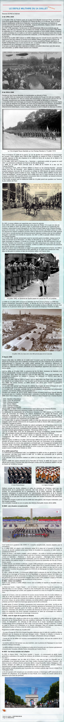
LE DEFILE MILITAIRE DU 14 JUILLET (3, 2)
